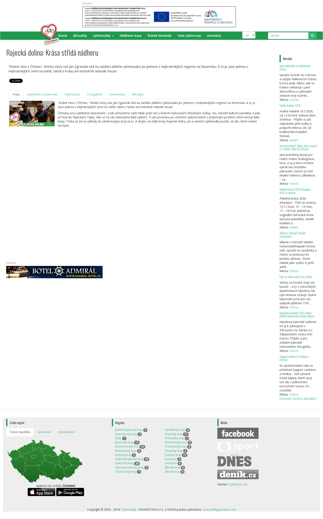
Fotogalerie (94, 94)
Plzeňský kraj (173, 434)
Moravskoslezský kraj (129, 467)
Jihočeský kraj (124, 442)
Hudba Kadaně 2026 (290, 105)
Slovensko (44, 432)
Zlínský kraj (172, 471)
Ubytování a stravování (42, 94)
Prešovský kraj (174, 438)
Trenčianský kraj (175, 446)
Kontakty (214, 36)
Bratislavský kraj (126, 434)
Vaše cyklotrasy (189, 36)
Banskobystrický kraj (128, 430)
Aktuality (80, 36)
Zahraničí (171, 463)
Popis (16, 94)
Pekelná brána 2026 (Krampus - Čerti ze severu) (296, 191)
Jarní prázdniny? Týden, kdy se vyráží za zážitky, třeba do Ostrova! (298, 147)
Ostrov (293, 100)
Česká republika (19, 432)
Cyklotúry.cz (238, 484)
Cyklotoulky (103, 36)
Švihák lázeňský (159, 36)
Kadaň (293, 140)
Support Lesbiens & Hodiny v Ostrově (294, 358)
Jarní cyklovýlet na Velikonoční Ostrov (295, 67)
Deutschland (66, 432)
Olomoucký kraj (125, 471)
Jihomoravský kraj (127, 446)
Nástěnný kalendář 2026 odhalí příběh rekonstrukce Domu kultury (297, 314)
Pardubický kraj (175, 430)
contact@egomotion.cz (219, 509)
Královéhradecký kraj (129, 459)
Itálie (118, 438)
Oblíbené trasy (131, 36)
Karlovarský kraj (125, 451)
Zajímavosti (72, 94)
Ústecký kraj (173, 455)
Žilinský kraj (172, 467)
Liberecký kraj (124, 463)
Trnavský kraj (173, 451)
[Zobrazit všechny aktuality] (298, 398)
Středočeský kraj (176, 442)
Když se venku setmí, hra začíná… (297, 277)
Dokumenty (117, 94)
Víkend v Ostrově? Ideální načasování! (292, 234)
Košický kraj (123, 455)
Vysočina (170, 459)
